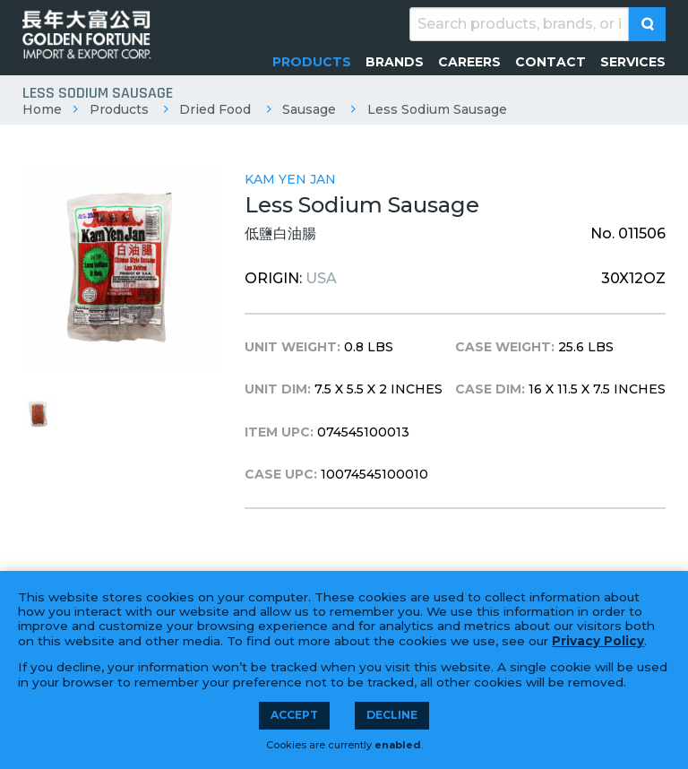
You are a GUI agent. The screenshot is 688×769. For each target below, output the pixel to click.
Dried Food (215, 109)
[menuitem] (311, 62)
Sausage (309, 109)
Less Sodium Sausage (437, 109)
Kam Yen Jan (290, 179)
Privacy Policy (598, 641)
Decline (391, 714)
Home (42, 109)
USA (321, 278)
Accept (294, 714)
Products (119, 109)
